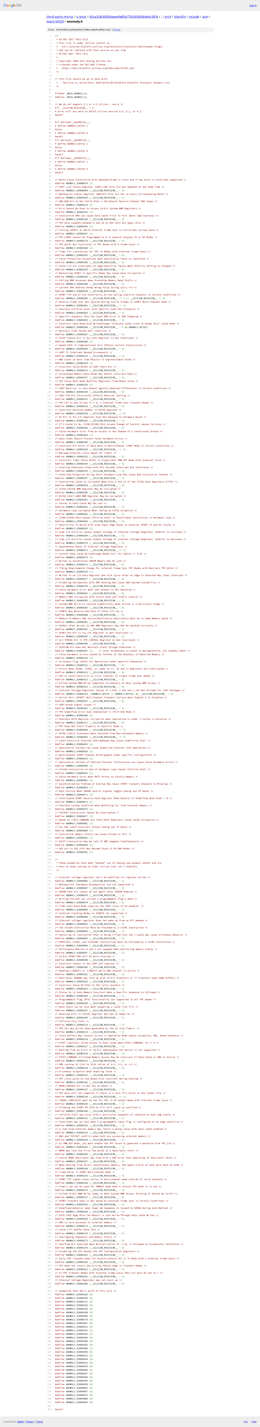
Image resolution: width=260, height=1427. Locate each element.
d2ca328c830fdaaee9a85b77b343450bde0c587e (123, 17)
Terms (39, 1421)
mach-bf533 (55, 21)
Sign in (253, 5)
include (194, 17)
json (254, 1421)
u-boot (81, 17)
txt (246, 1421)
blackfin (180, 17)
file (116, 29)
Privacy (30, 1421)
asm (205, 17)
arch (168, 17)
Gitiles (20, 1421)
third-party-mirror (60, 17)
